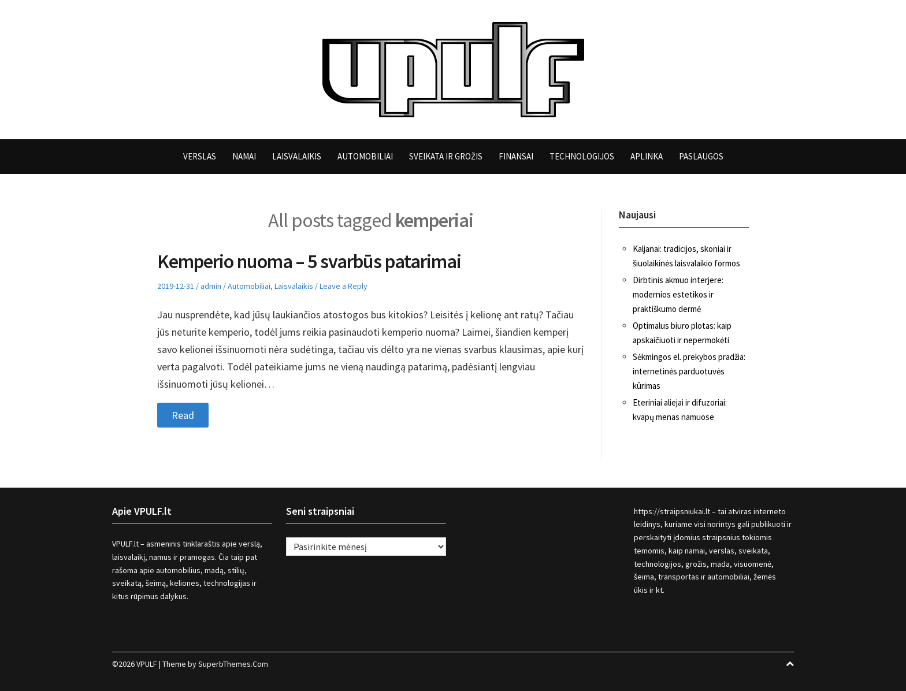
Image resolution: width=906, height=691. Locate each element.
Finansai (516, 156)
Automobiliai (365, 156)
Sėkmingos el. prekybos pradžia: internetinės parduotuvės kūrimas (689, 371)
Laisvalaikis (296, 156)
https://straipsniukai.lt (672, 511)
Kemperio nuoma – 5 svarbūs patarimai (309, 261)
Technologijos (581, 156)
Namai (244, 156)
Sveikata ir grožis (445, 156)
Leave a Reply (343, 286)
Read (183, 415)
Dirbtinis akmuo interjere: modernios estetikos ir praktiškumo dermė (678, 294)
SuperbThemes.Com (233, 664)
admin (210, 286)
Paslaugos (701, 156)
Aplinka (646, 156)
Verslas (199, 156)
